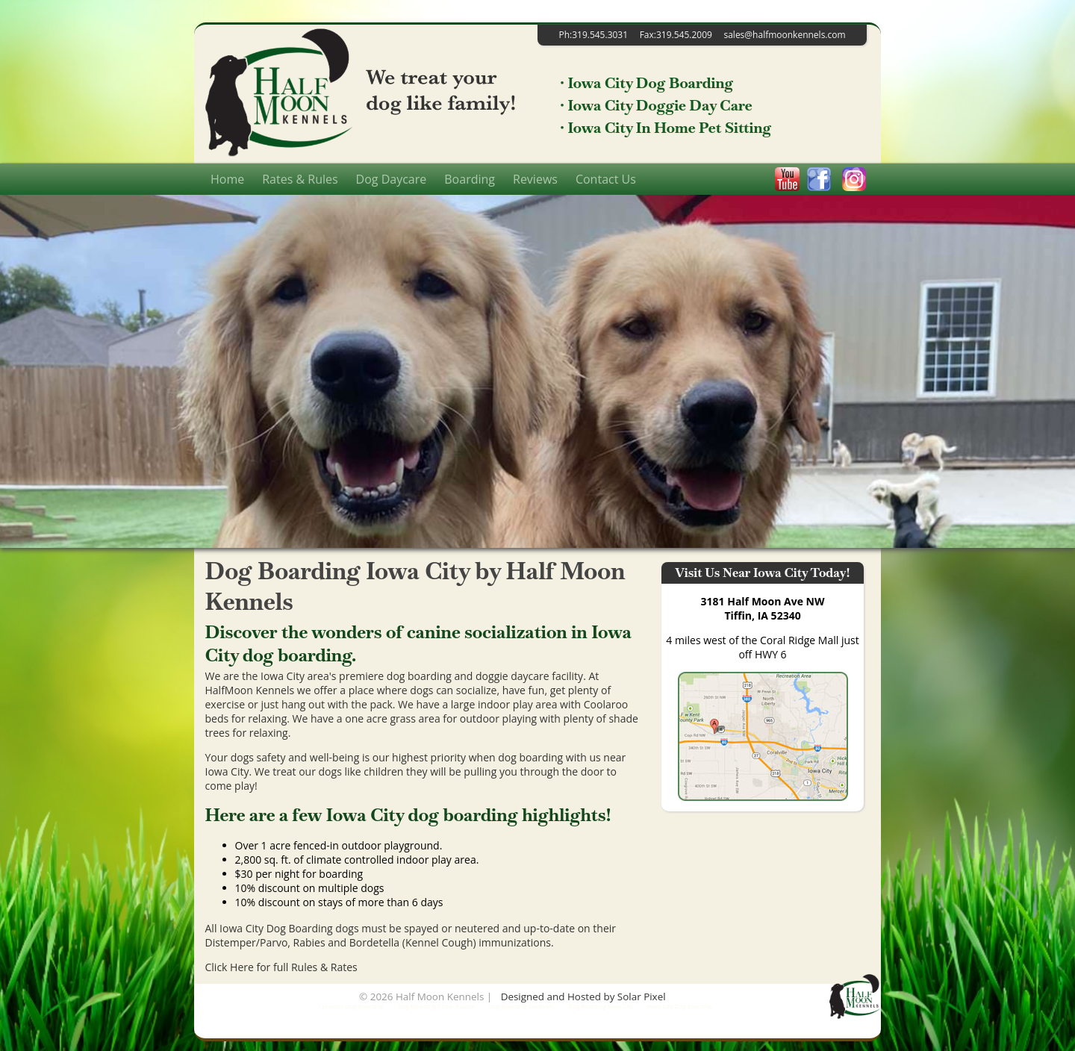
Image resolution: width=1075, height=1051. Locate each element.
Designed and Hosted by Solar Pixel (583, 996)
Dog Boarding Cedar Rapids (436, 1006)
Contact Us (606, 179)
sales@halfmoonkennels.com (784, 34)
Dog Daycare (391, 179)
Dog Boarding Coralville (521, 1006)
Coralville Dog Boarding (350, 1006)
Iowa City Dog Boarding (680, 1006)
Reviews (535, 179)
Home (227, 179)
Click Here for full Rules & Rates (281, 967)
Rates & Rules (299, 179)
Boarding (469, 179)
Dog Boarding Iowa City (600, 1006)
